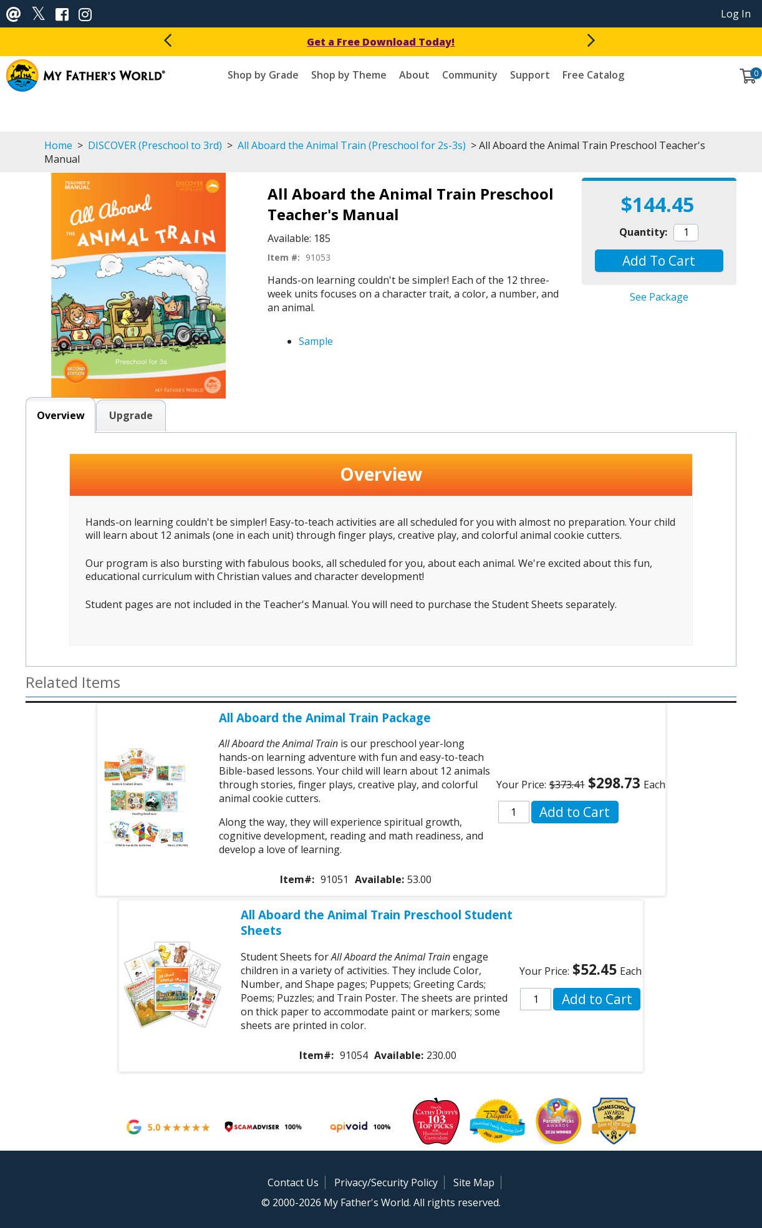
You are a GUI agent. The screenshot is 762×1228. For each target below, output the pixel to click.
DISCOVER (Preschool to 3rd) (154, 145)
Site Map (473, 1182)
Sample (316, 341)
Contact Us (293, 1182)
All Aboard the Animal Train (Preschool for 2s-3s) (351, 145)
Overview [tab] (61, 415)
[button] (659, 260)
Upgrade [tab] (131, 415)
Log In (736, 14)
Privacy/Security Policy (386, 1182)
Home (58, 145)
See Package (659, 297)
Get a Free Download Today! (381, 42)
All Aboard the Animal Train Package (325, 717)
